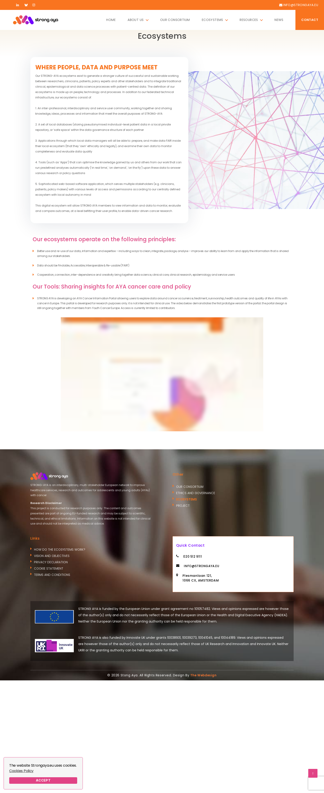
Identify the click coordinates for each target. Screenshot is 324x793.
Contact (309, 20)
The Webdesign (203, 675)
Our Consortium (175, 20)
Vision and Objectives (52, 556)
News (279, 20)
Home (111, 20)
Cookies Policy (21, 770)
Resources (249, 20)
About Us (136, 20)
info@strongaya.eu (300, 5)
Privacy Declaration (51, 563)
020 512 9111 (193, 556)
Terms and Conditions (52, 576)
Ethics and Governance (196, 493)
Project (183, 506)
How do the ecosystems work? (61, 550)
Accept (43, 780)
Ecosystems (212, 20)
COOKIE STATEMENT (49, 569)
